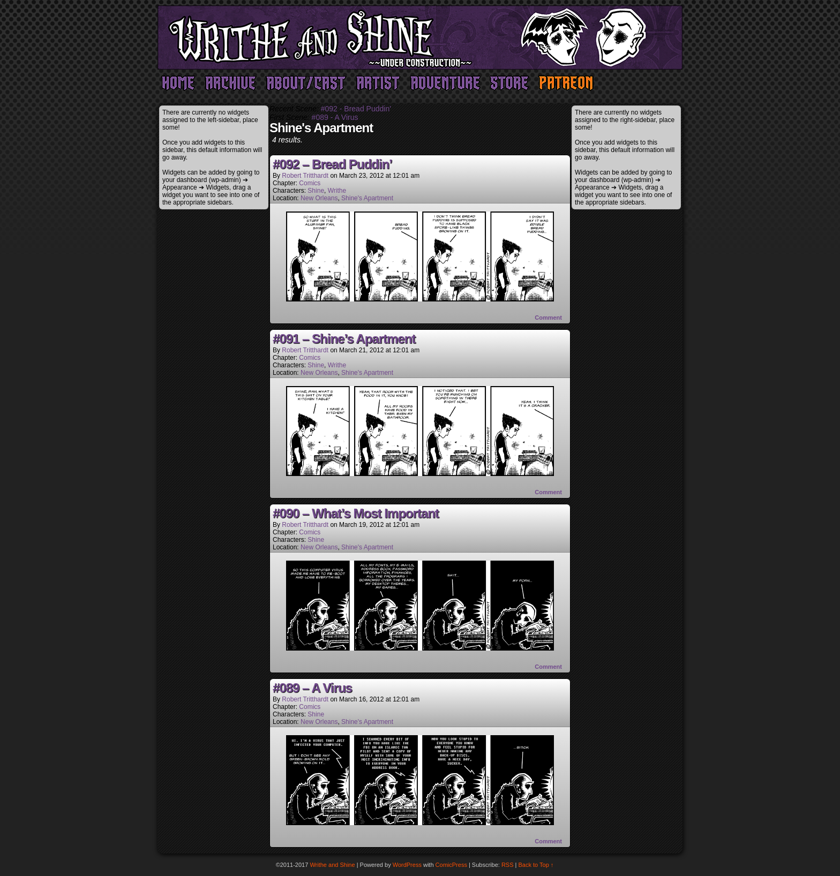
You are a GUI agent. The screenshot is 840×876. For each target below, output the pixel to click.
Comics (309, 183)
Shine (316, 190)
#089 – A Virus (312, 688)
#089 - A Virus (335, 117)
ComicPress (451, 865)
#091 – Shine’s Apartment (344, 338)
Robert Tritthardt (305, 175)
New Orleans (319, 198)
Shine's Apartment (367, 198)
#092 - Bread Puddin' (356, 108)
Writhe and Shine (420, 37)
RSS (507, 865)
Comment (548, 317)
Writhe (337, 190)
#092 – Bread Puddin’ (332, 164)
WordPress (407, 865)
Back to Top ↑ (536, 865)
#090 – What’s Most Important (356, 513)
